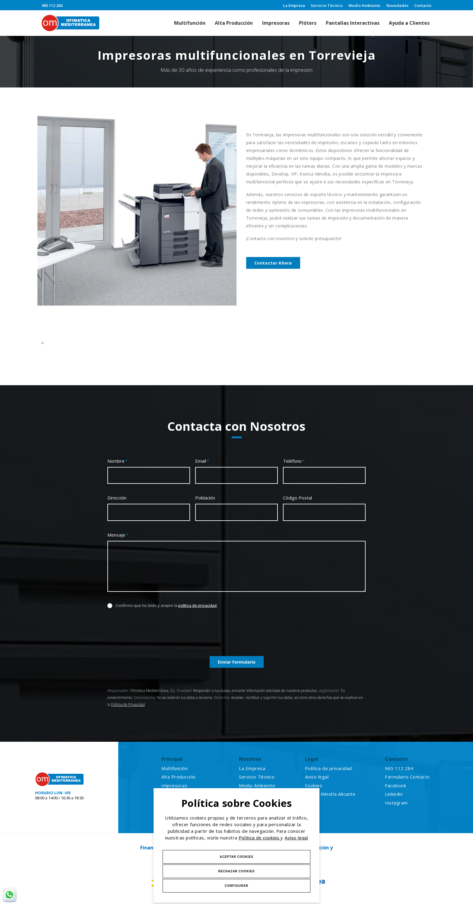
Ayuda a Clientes (409, 23)
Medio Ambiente (364, 5)
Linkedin (394, 794)
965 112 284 (52, 5)
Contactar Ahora (273, 263)
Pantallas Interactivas (352, 23)
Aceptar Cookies (236, 856)
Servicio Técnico (327, 5)
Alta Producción (234, 23)
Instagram (396, 803)
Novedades (397, 5)
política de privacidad (197, 605)
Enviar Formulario (237, 662)
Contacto (422, 5)
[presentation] (153, 635)
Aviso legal (296, 837)
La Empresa (294, 5)
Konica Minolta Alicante (330, 794)
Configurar (236, 885)
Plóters (307, 23)
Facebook (395, 785)
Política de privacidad (328, 768)
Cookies (313, 785)
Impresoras (276, 23)
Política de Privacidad (128, 704)
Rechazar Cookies (236, 871)
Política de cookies (260, 837)
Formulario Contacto (407, 777)
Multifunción (189, 23)
